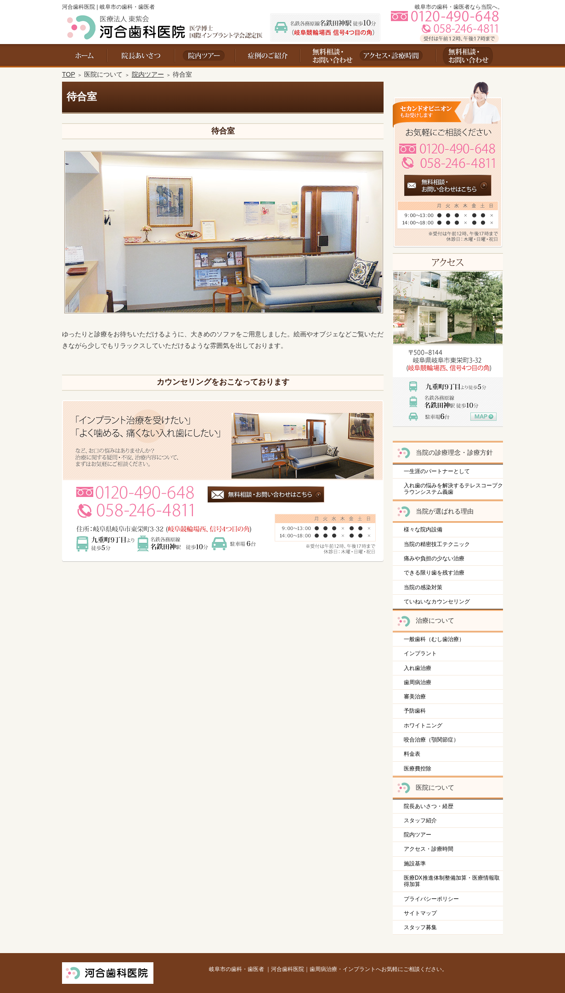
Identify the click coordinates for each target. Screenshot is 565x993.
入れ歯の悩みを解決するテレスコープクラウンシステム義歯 (453, 488)
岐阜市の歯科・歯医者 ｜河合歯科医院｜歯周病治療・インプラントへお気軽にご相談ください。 (328, 969)
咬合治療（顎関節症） (431, 739)
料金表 (412, 754)
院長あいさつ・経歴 (428, 806)
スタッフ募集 (420, 927)
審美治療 (415, 696)
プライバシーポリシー (431, 899)
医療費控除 (417, 768)
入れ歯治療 (417, 668)
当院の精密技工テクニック (437, 544)
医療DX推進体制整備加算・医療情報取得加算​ (452, 881)
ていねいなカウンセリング (437, 601)
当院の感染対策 (423, 587)
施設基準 (415, 863)
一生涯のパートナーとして (437, 471)
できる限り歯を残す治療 (434, 572)
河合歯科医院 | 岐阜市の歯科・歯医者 (108, 7)
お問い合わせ (328, 55)
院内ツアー (417, 834)
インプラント (420, 653)
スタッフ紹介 (420, 820)
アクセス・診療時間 (428, 849)
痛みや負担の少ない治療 (434, 558)
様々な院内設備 (423, 529)
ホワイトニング (423, 725)
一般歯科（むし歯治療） (434, 639)
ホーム (84, 55)
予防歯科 (415, 711)
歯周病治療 (417, 682)
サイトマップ (420, 913)
